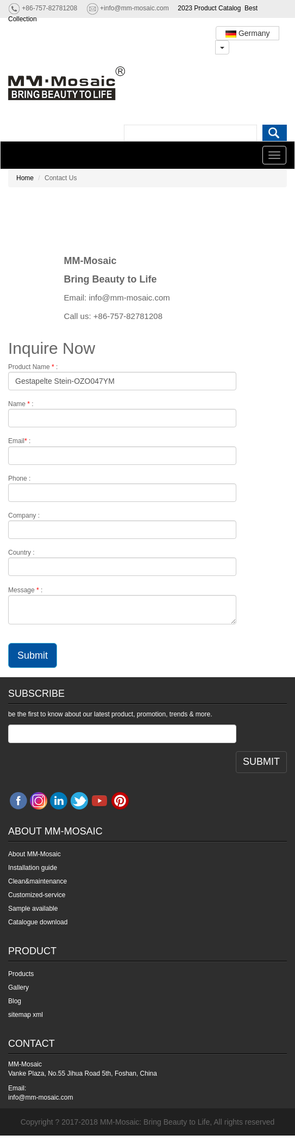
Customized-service (36, 895)
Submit (32, 655)
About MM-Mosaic (34, 854)
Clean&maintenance (37, 881)
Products (21, 974)
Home (25, 178)
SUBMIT (261, 761)
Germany (247, 33)
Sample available (33, 908)
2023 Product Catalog (209, 8)
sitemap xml (25, 1015)
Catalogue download (37, 922)
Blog (14, 1001)
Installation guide (32, 868)
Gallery (18, 987)
